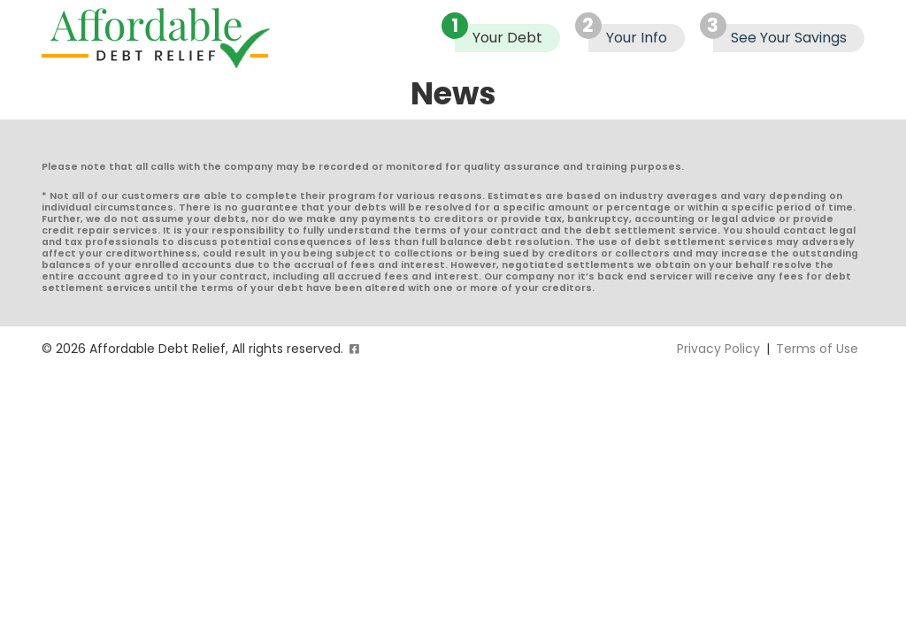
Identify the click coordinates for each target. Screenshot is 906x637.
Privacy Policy (718, 348)
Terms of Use (817, 348)
